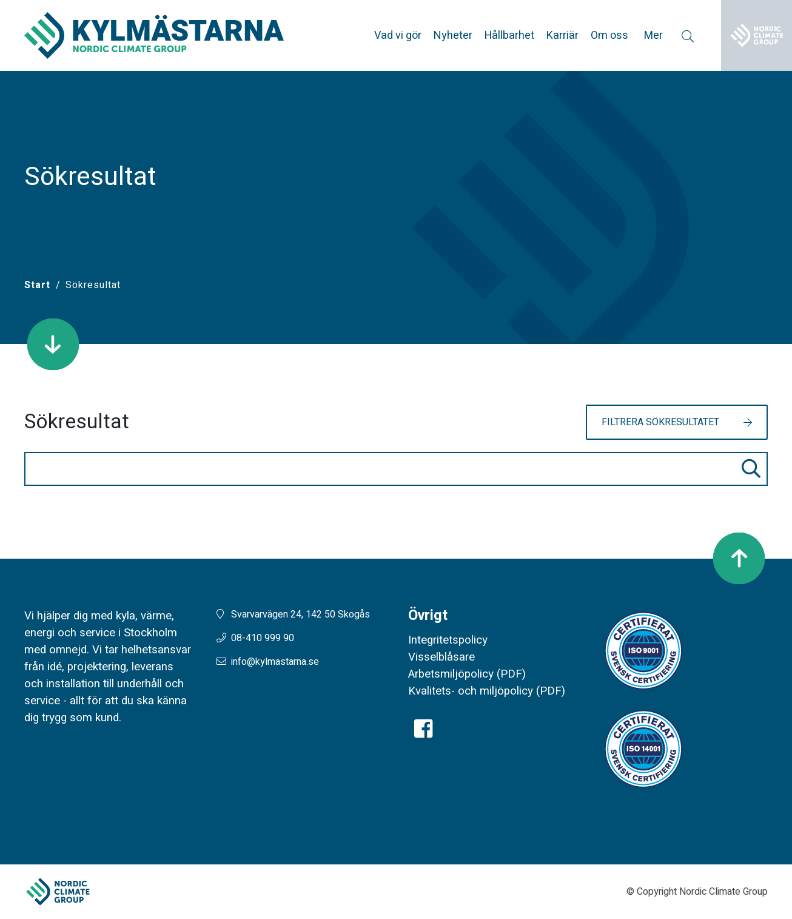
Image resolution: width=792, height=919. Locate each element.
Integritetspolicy (448, 639)
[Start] (37, 285)
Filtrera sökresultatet (660, 422)
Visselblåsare (441, 656)
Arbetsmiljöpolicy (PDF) (467, 673)
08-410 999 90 (262, 638)
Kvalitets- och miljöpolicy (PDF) (486, 690)
